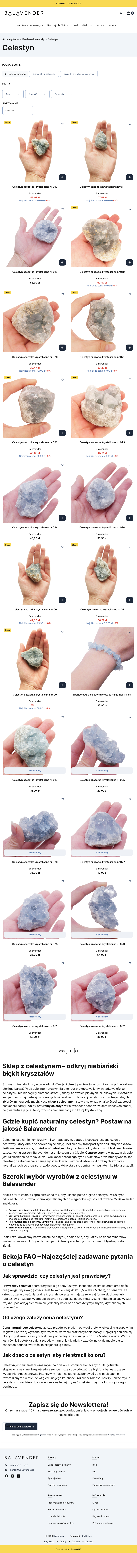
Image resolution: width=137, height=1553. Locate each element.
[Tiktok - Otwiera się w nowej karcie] (18, 1476)
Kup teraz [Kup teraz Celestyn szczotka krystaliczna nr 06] (62, 600)
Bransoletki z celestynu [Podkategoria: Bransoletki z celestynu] (44, 74)
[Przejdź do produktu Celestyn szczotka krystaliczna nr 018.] (34, 236)
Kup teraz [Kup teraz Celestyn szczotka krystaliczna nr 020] (62, 347)
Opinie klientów (100, 1509)
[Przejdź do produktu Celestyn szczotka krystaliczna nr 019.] (102, 236)
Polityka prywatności (102, 1523)
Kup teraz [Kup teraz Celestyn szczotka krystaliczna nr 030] (129, 518)
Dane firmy (97, 1478)
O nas (95, 1502)
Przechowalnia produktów (61, 1502)
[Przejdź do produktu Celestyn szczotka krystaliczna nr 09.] (34, 658)
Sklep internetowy (67, 1549)
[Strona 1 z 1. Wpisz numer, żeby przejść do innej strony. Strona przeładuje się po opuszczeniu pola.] (70, 1051)
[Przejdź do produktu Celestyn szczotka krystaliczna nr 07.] (102, 573)
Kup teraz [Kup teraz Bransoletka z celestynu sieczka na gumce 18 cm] (129, 685)
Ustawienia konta (56, 1516)
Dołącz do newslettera (21, 1426)
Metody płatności (56, 1471)
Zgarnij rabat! (54, 1478)
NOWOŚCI (61, 3)
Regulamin (49, 1541)
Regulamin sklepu (101, 1516)
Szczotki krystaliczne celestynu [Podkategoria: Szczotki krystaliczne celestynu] (79, 74)
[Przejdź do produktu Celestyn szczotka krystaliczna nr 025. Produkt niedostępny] (102, 744)
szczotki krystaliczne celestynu (93, 1210)
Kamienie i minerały (33, 39)
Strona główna (10, 39)
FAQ (94, 1471)
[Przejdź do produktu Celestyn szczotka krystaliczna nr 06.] (34, 573)
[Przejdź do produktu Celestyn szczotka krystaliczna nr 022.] (34, 406)
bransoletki (53, 1227)
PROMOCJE (75, 3)
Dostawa (76, 1541)
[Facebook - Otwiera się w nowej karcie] (6, 1476)
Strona (62, 1051)
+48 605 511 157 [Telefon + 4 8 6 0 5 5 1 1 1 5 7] (19, 1465)
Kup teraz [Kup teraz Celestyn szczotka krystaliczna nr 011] (129, 177)
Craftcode (87, 1536)
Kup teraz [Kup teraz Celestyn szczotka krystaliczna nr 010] (62, 177)
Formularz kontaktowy (103, 1485)
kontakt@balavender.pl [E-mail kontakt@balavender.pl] (22, 1470)
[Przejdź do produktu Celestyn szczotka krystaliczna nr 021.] (102, 321)
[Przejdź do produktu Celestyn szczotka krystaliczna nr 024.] (34, 491)
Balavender (58, 1536)
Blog (94, 1464)
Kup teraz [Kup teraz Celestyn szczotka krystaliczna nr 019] (129, 262)
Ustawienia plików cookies (61, 1523)
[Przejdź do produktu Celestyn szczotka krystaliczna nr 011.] (102, 150)
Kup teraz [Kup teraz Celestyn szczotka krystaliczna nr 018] (62, 262)
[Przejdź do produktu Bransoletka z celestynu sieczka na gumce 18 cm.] (102, 658)
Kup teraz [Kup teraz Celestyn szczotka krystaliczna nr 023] (129, 432)
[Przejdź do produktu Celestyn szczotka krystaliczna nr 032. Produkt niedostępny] (102, 990)
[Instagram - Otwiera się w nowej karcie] (12, 1476)
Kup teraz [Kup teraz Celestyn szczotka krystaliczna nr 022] (62, 432)
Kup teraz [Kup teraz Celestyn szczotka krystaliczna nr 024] (62, 518)
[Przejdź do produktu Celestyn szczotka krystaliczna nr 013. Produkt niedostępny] (34, 744)
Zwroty (63, 1541)
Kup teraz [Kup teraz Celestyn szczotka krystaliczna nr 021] (129, 347)
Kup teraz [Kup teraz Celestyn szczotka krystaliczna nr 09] (62, 685)
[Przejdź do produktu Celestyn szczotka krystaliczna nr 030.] (102, 491)
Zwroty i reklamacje (58, 1485)
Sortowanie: (10, 103)
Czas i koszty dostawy (59, 1464)
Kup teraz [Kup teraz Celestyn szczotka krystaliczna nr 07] (129, 600)
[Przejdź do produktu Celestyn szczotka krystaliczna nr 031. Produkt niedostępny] (34, 990)
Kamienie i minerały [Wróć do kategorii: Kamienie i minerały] (15, 74)
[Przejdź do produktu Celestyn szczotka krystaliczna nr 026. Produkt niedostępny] (34, 826)
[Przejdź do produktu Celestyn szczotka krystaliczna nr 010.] (34, 150)
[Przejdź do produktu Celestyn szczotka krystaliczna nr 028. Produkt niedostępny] (34, 908)
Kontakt (89, 1541)
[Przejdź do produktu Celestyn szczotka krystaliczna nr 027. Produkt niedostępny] (102, 826)
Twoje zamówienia (57, 1509)
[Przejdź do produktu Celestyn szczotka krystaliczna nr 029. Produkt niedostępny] (102, 908)
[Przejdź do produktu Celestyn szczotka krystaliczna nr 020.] (34, 321)
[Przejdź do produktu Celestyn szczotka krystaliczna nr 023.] (102, 406)
